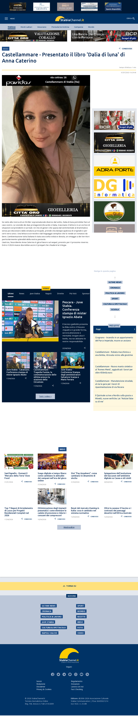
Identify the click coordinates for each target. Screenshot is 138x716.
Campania (78, 27)
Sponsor (86, 293)
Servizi (39, 681)
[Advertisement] (45, 268)
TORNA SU (69, 586)
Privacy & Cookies (43, 689)
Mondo (91, 27)
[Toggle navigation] (9, 18)
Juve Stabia (35, 293)
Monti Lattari (26, 27)
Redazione (40, 684)
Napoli (48, 293)
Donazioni (75, 684)
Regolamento (76, 681)
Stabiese (12, 27)
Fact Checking (77, 689)
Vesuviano (41, 27)
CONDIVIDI (125, 48)
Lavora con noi (77, 686)
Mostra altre (69, 527)
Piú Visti (73, 293)
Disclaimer (40, 686)
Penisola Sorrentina (60, 27)
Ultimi (10, 293)
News (21, 293)
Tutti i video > (45, 396)
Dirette (60, 293)
